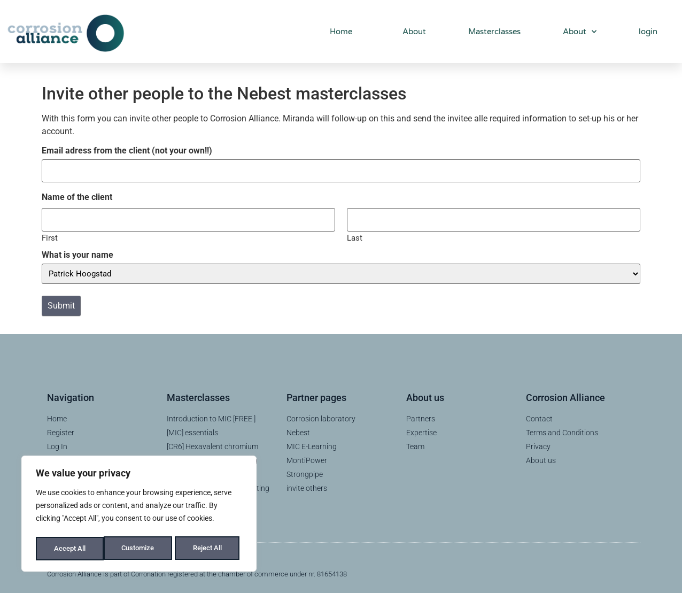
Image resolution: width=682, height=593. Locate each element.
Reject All (140, 548)
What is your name (77, 252)
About (410, 31)
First (50, 234)
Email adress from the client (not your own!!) (127, 151)
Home (337, 31)
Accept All (209, 548)
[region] (139, 515)
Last (354, 234)
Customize (70, 548)
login (648, 31)
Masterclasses (494, 31)
